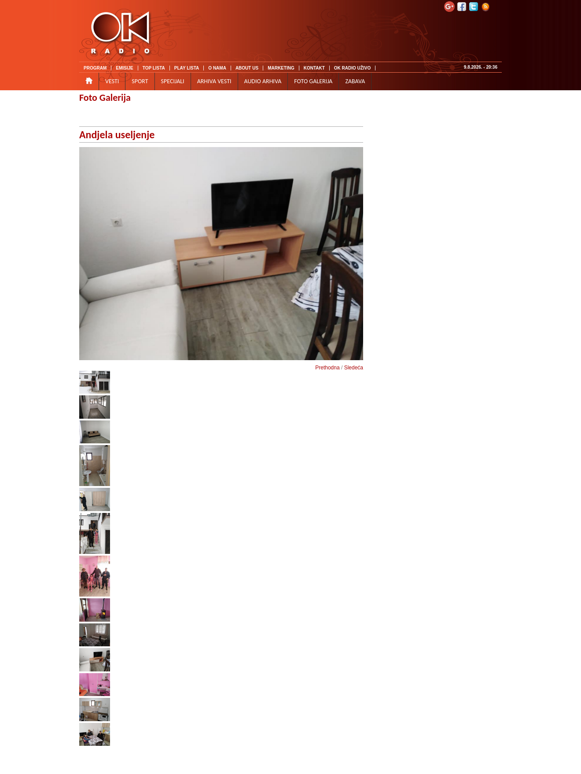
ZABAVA (355, 81)
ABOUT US (246, 68)
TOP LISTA (154, 68)
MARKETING (281, 68)
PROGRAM (95, 68)
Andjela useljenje (116, 134)
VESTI (112, 81)
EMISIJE (124, 68)
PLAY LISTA (186, 68)
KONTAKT (314, 68)
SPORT (140, 81)
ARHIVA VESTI (214, 81)
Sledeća (353, 368)
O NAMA (217, 68)
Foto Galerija (105, 97)
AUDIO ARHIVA (263, 81)
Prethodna (327, 368)
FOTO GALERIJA (313, 81)
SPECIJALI (172, 81)
